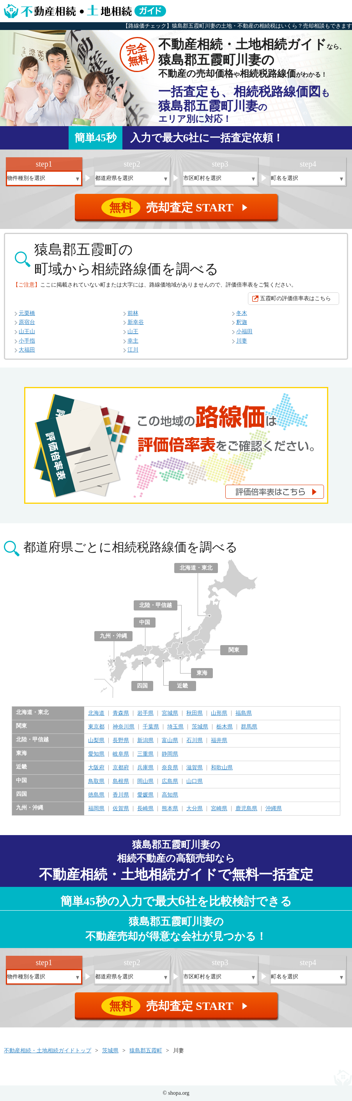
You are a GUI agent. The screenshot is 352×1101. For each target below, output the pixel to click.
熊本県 (170, 808)
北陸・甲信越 (155, 605)
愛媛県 (145, 795)
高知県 (170, 795)
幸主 (132, 341)
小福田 (244, 331)
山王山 (27, 331)
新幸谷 (135, 322)
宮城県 (170, 713)
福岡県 (96, 808)
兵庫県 (145, 767)
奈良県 (170, 767)
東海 (201, 673)
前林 (132, 313)
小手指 (27, 341)
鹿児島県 (246, 808)
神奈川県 (123, 727)
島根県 (121, 781)
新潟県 (145, 740)
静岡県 (170, 754)
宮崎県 (219, 808)
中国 (144, 622)
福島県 (243, 713)
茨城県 (200, 727)
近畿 (182, 686)
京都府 (121, 767)
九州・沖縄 (113, 636)
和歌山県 (222, 767)
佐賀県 (121, 808)
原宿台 (27, 322)
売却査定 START (176, 207)
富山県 (170, 740)
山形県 (219, 713)
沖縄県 (273, 808)
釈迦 (241, 322)
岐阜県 (121, 754)
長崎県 (145, 808)
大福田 (27, 350)
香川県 (121, 795)
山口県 (194, 781)
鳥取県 (96, 781)
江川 (132, 350)
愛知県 (96, 754)
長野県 (121, 740)
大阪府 (96, 767)
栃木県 (224, 727)
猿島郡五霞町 (145, 1051)
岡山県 (145, 781)
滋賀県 (194, 767)
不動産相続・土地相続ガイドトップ (47, 1051)
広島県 (170, 781)
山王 (132, 331)
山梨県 (96, 740)
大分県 (194, 808)
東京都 (96, 727)
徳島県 (96, 795)
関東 (233, 650)
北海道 (96, 713)
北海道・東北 (196, 568)
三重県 (145, 754)
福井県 (219, 740)
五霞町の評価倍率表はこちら (295, 298)
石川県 (194, 740)
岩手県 (145, 713)
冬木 (241, 313)
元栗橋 (27, 313)
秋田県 (194, 713)
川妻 (241, 341)
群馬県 (249, 727)
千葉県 (151, 727)
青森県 (121, 713)
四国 (142, 686)
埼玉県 (175, 727)
